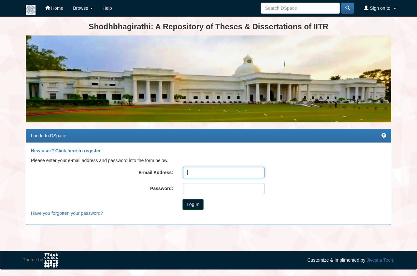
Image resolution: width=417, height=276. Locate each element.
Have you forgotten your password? (67, 213)
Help (107, 8)
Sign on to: (380, 8)
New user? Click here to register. (66, 150)
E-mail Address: (156, 172)
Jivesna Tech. (381, 260)
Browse (83, 8)
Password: (161, 188)
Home (54, 8)
